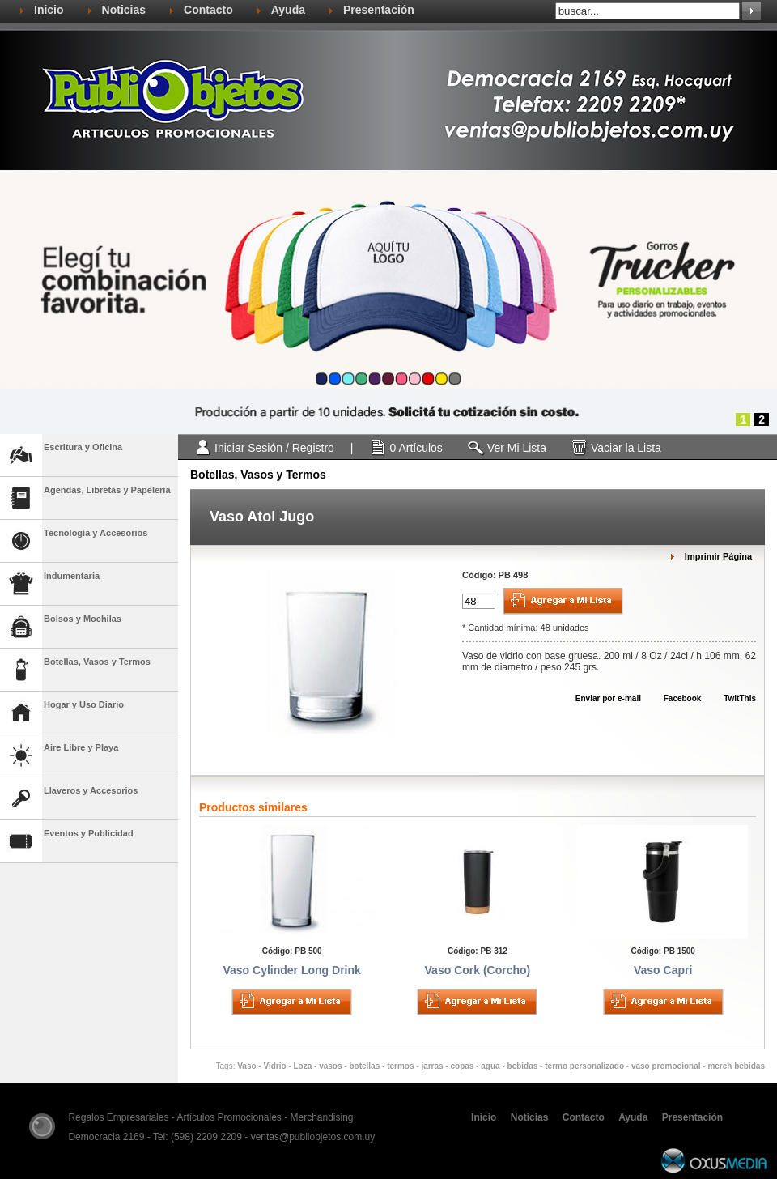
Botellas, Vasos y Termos (258, 474)
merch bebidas (736, 1066)
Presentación (378, 9)
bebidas (522, 1066)
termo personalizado (584, 1066)
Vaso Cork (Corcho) (478, 970)
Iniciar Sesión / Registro (274, 447)
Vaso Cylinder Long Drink (291, 970)
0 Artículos (415, 447)
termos (400, 1066)
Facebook (674, 698)
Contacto (208, 9)
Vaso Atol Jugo (262, 517)
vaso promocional (666, 1066)
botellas (364, 1066)
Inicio (49, 9)
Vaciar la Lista (626, 447)
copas (462, 1066)
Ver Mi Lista (516, 447)
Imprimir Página (718, 556)
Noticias (124, 9)
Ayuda (288, 9)
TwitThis (732, 698)
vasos (330, 1066)
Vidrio (274, 1066)
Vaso (246, 1066)
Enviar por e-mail (600, 698)
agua (490, 1066)
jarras (432, 1066)
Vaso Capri (663, 970)
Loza (303, 1066)
